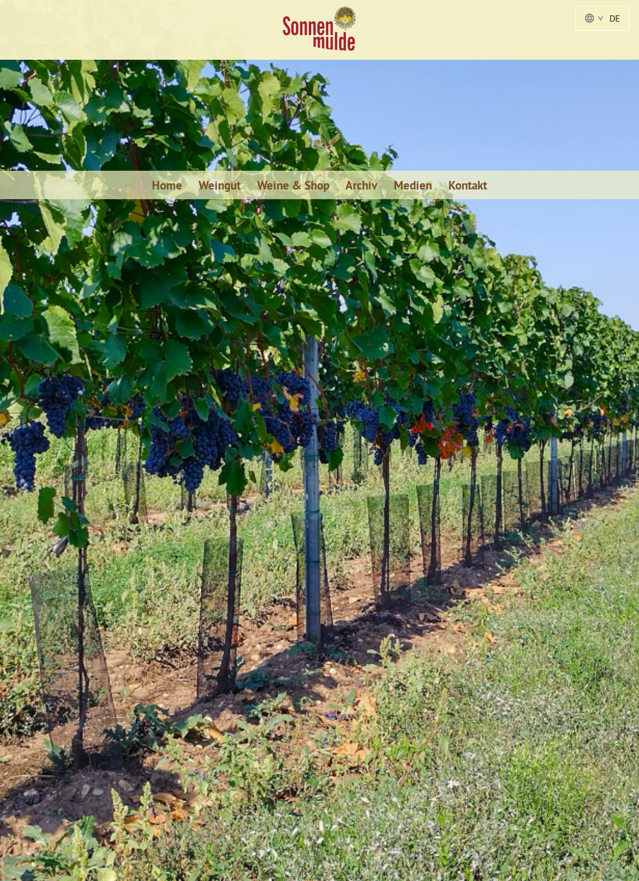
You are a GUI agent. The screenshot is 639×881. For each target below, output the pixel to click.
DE (602, 18)
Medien (413, 185)
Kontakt (467, 185)
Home (167, 185)
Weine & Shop (293, 185)
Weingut (220, 185)
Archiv (361, 185)
